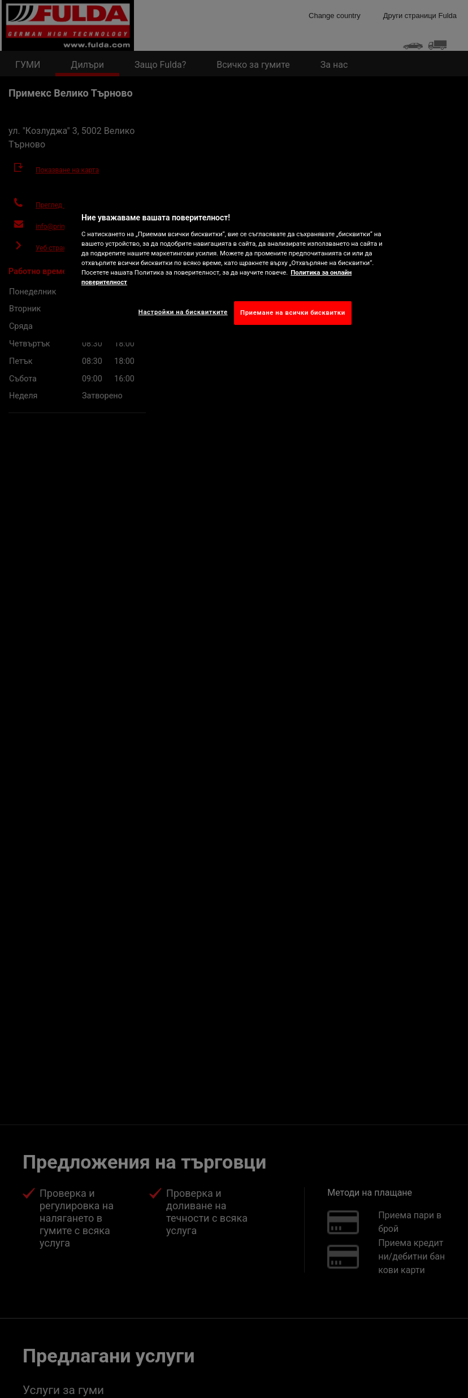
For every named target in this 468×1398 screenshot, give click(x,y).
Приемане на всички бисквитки (292, 312)
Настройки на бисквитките (183, 312)
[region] (234, 266)
